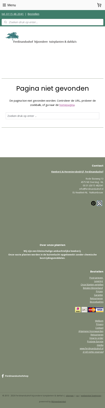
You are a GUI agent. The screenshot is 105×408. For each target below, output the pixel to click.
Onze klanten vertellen (92, 284)
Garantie (98, 295)
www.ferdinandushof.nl (91, 348)
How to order (96, 338)
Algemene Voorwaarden (91, 331)
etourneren (97, 334)
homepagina (67, 105)
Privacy (99, 324)
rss (77, 395)
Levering (98, 281)
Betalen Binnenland (93, 288)
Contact (99, 327)
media (100, 345)
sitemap (70, 395)
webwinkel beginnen (91, 395)
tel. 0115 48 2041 (13, 14)
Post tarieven (96, 277)
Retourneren (96, 298)
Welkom (99, 320)
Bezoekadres (96, 301)
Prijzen (99, 291)
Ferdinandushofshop (15, 376)
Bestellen (33, 14)
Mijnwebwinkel (58, 401)
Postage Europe (95, 341)
